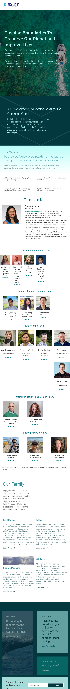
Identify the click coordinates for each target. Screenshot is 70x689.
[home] (13, 4)
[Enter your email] (46, 685)
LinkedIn (27, 241)
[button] (66, 5)
